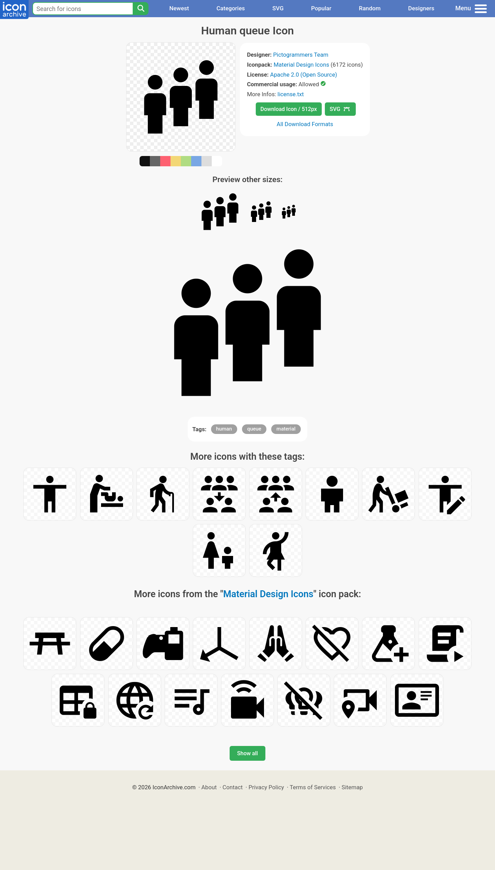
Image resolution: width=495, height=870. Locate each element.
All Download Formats (305, 124)
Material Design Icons (301, 64)
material (285, 429)
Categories (231, 8)
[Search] (140, 8)
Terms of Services (313, 787)
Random (370, 8)
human (224, 429)
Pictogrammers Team (301, 54)
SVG (278, 8)
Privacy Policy (266, 787)
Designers (421, 8)
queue (254, 429)
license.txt (290, 94)
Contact (232, 787)
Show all (247, 753)
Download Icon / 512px (289, 109)
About (209, 787)
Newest (179, 8)
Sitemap (352, 787)
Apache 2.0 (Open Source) (303, 74)
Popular (321, 8)
